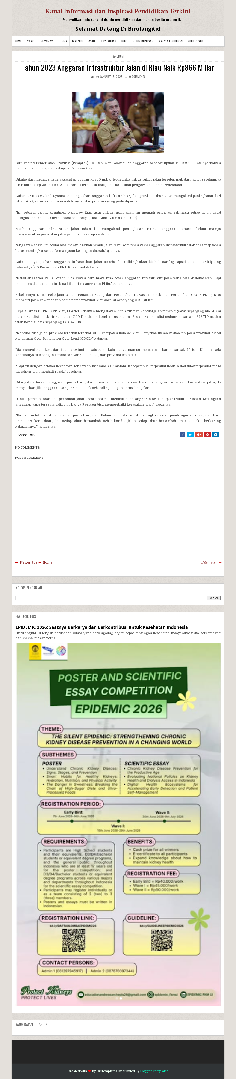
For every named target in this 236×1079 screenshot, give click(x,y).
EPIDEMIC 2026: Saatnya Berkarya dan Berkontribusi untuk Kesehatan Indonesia (101, 627)
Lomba (63, 41)
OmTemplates (107, 1071)
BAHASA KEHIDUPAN (171, 41)
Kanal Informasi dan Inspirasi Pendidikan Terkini (118, 11)
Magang (77, 41)
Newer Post (29, 562)
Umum (120, 56)
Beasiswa (47, 41)
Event (92, 41)
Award (31, 41)
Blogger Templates (154, 1071)
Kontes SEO (195, 41)
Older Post (209, 563)
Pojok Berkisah (143, 41)
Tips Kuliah (108, 41)
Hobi (124, 41)
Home (18, 41)
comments (137, 76)
